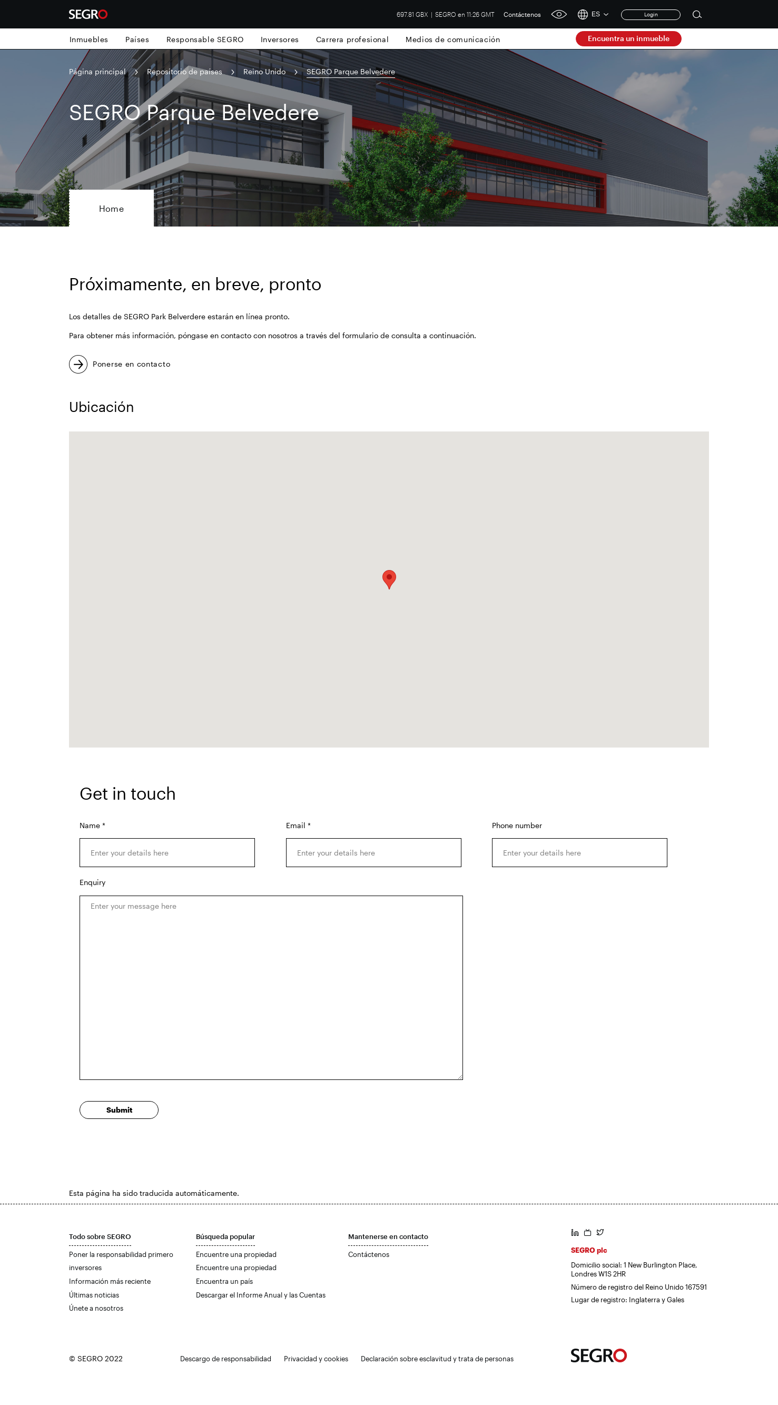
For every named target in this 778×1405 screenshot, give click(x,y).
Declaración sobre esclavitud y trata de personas (437, 1358)
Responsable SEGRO (205, 39)
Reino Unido (264, 71)
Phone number (517, 825)
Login (651, 14)
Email (298, 825)
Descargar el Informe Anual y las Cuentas (261, 1295)
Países (137, 39)
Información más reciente (110, 1281)
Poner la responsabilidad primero (121, 1254)
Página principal (97, 71)
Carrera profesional (352, 39)
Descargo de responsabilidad (225, 1358)
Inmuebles (89, 39)
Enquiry (92, 882)
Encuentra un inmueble (628, 38)
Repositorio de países (184, 71)
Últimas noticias (94, 1295)
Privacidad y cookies (316, 1358)
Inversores (280, 39)
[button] (389, 579)
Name (92, 825)
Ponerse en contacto (131, 363)
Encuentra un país (224, 1281)
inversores (85, 1267)
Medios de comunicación (453, 39)
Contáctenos (522, 14)
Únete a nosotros (96, 1308)
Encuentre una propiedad (236, 1254)
